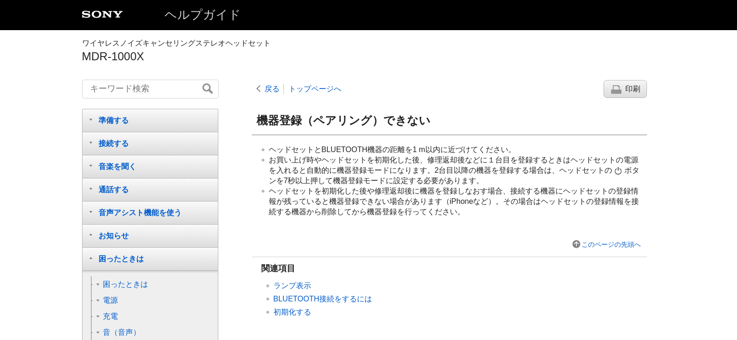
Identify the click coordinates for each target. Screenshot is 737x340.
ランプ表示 (292, 286)
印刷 (632, 89)
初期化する (292, 312)
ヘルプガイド (203, 15)
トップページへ (315, 89)
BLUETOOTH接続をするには (323, 299)
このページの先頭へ (611, 244)
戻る (272, 89)
